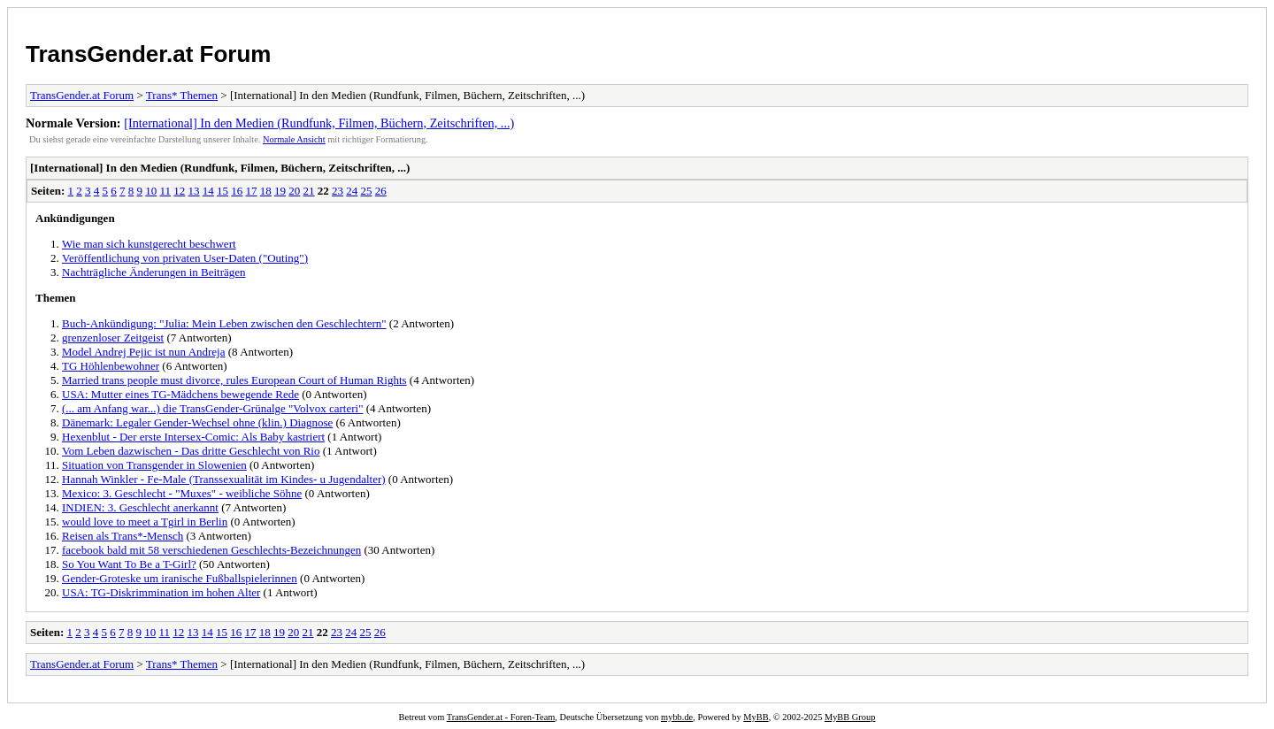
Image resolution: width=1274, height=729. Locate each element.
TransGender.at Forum (148, 54)
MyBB (755, 717)
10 (151, 190)
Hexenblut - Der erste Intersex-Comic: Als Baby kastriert (193, 436)
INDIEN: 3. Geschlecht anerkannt (140, 507)
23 (337, 190)
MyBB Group (850, 717)
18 (266, 190)
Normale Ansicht (294, 139)
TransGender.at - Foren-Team (501, 717)
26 (381, 190)
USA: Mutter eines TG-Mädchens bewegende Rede (180, 394)
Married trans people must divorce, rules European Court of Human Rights (234, 380)
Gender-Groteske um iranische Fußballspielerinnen (179, 578)
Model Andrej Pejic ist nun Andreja (144, 351)
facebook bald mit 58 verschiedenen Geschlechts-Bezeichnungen (211, 549)
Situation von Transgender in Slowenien (154, 465)
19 (280, 190)
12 (179, 190)
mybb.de (677, 717)
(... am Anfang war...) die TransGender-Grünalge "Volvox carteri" (212, 408)
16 (236, 190)
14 (208, 190)
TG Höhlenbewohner (110, 365)
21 (309, 190)
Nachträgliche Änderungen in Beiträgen (154, 272)
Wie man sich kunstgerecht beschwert (149, 243)
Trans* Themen (182, 95)
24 (351, 190)
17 (251, 190)
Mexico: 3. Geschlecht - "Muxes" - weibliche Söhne (182, 493)
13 (194, 190)
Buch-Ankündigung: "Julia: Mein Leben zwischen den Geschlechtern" (224, 323)
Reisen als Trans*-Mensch (122, 535)
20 (294, 190)
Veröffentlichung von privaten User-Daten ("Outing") (185, 258)
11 (166, 190)
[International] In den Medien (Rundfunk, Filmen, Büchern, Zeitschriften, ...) (319, 123)
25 (366, 190)
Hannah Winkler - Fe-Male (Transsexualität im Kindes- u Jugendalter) (224, 479)
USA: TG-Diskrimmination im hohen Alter (161, 592)
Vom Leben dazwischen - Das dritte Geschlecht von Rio (190, 450)
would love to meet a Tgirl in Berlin (144, 521)
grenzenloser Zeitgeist (113, 337)
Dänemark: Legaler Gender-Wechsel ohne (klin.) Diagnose (197, 422)
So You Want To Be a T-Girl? (129, 564)
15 (222, 190)
